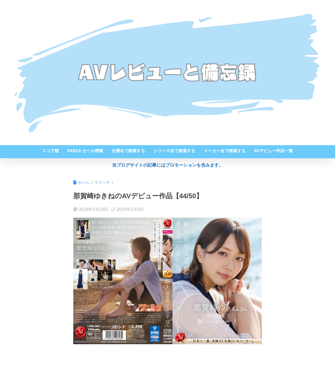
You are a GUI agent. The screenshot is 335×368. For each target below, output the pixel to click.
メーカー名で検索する (224, 151)
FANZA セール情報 (85, 151)
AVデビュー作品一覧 (273, 151)
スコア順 (50, 151)
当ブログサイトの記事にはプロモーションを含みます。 (167, 165)
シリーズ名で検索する (174, 151)
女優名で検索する (128, 151)
